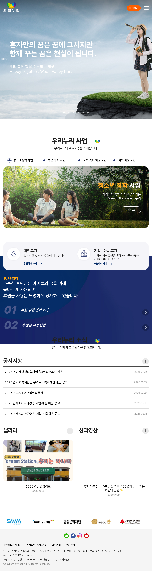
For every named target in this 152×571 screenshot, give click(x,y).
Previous (3, 59)
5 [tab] (83, 112)
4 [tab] (78, 112)
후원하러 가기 (33, 278)
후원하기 (133, 8)
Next (148, 59)
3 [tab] (73, 112)
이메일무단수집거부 (36, 544)
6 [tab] (88, 112)
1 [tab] (63, 112)
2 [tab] (68, 112)
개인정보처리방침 (12, 544)
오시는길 (56, 544)
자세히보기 (130, 225)
